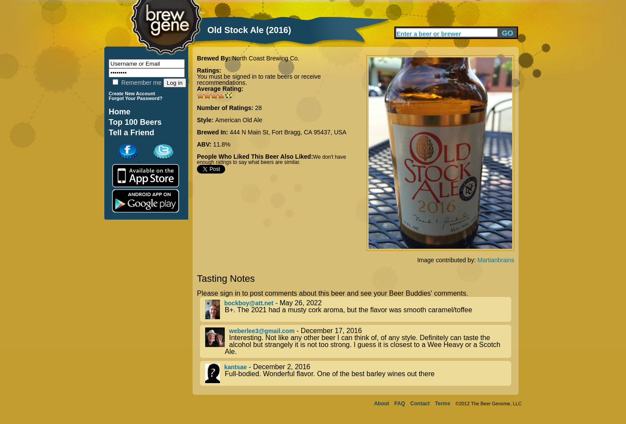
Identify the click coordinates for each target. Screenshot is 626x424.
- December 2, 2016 (358, 373)
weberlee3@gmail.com (262, 330)
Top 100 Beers (135, 122)
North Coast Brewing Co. (266, 58)
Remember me (137, 82)
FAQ (399, 404)
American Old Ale (238, 120)
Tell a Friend (131, 132)
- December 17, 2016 (358, 341)
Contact (420, 404)
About (381, 404)
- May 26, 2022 (358, 309)
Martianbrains (495, 260)
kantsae (235, 367)
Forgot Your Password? (136, 98)
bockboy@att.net (248, 303)
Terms (442, 404)
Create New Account (132, 93)
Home (119, 111)
